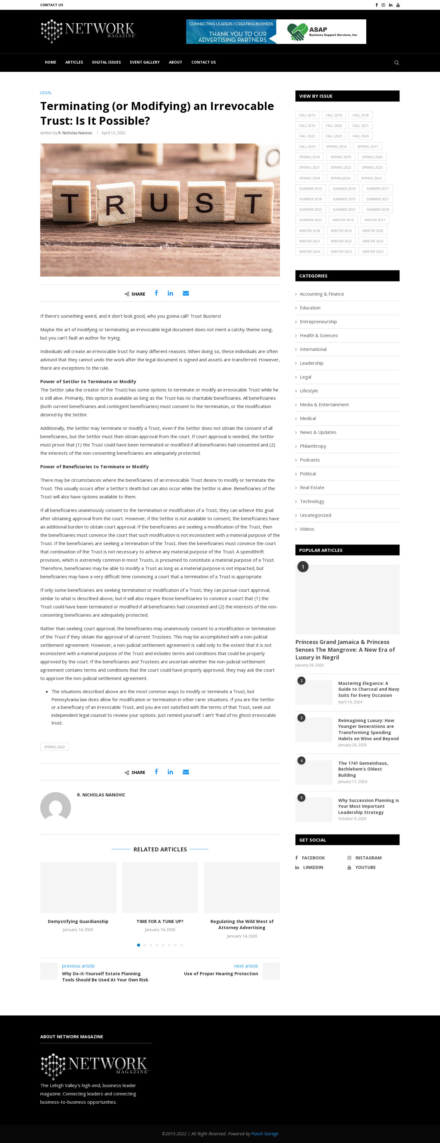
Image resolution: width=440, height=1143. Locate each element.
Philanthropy (313, 446)
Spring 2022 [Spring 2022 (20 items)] (341, 167)
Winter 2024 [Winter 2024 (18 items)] (309, 251)
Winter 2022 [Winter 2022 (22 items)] (341, 241)
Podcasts (310, 460)
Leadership (312, 363)
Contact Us (51, 4)
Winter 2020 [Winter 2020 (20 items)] (373, 230)
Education (310, 307)
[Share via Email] (186, 293)
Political (308, 473)
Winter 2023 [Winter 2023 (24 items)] (373, 241)
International (313, 349)
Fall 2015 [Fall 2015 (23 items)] (307, 115)
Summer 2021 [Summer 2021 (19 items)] (377, 199)
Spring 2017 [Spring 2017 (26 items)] (367, 146)
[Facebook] (376, 5)
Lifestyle (309, 390)
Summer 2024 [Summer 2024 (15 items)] (377, 209)
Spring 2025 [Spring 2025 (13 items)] (371, 178)
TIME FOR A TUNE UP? (159, 921)
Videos (307, 529)
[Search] (397, 63)
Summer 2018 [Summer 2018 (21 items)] (310, 199)
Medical (308, 418)
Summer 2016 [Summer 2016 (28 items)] (344, 188)
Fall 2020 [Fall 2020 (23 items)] (334, 125)
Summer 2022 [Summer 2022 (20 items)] (310, 209)
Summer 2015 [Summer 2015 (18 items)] (310, 188)
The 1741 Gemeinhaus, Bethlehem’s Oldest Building (363, 769)
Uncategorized (315, 515)
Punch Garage (264, 1134)
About (175, 62)
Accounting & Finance (322, 294)
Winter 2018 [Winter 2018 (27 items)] (309, 230)
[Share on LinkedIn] (170, 293)
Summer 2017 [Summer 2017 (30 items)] (377, 188)
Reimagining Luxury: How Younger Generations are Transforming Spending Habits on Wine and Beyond (368, 729)
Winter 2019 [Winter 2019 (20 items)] (341, 230)
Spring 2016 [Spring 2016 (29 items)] (336, 146)
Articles (74, 62)
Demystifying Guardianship (78, 921)
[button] (276, 31)
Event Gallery (145, 62)
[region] (293, 31)
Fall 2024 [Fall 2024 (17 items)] (361, 136)
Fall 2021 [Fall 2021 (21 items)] (361, 125)
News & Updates (318, 432)
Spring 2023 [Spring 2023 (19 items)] (372, 167)
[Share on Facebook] (156, 293)
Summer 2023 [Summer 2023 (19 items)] (344, 209)
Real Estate (312, 487)
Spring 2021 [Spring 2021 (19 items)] (309, 167)
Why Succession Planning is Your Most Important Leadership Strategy (368, 806)
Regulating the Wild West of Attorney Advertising (242, 924)
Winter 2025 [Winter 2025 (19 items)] (341, 251)
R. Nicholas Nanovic (75, 133)
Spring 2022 (54, 746)
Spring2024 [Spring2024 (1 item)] (340, 178)
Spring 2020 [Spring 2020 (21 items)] (372, 157)
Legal (305, 377)
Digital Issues (106, 62)
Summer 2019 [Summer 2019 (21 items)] (344, 199)
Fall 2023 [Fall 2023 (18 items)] (334, 136)
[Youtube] (398, 5)
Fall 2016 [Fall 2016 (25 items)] (334, 115)
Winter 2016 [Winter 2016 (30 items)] (343, 220)
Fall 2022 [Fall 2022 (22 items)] (307, 136)
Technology (312, 501)
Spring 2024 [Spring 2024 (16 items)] (309, 178)
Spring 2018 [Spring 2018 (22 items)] (309, 157)
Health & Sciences (319, 335)
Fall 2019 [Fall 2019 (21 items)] (307, 125)
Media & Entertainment (324, 404)
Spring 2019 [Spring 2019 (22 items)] (341, 157)
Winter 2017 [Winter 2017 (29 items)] (374, 220)
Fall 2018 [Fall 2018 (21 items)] (361, 115)
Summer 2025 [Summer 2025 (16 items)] (310, 220)
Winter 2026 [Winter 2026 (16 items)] (373, 251)
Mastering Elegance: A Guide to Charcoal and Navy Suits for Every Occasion (368, 689)
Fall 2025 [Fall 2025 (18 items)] (307, 146)
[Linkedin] (390, 5)
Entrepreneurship (318, 321)
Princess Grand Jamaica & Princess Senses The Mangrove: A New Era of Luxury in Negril (345, 649)
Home (50, 62)
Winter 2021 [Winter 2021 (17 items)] (309, 241)
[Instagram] (383, 5)
